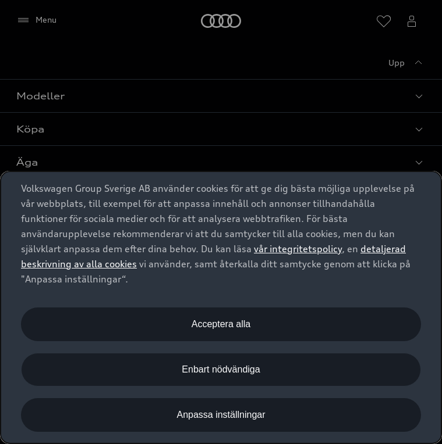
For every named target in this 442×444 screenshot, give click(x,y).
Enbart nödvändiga (221, 369)
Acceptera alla (221, 324)
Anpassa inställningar (220, 415)
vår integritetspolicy (298, 249)
